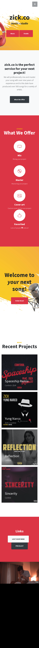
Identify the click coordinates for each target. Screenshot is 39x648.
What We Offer (19, 99)
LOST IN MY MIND (18, 539)
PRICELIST (20, 546)
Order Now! (19, 301)
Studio (26, 33)
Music (13, 33)
